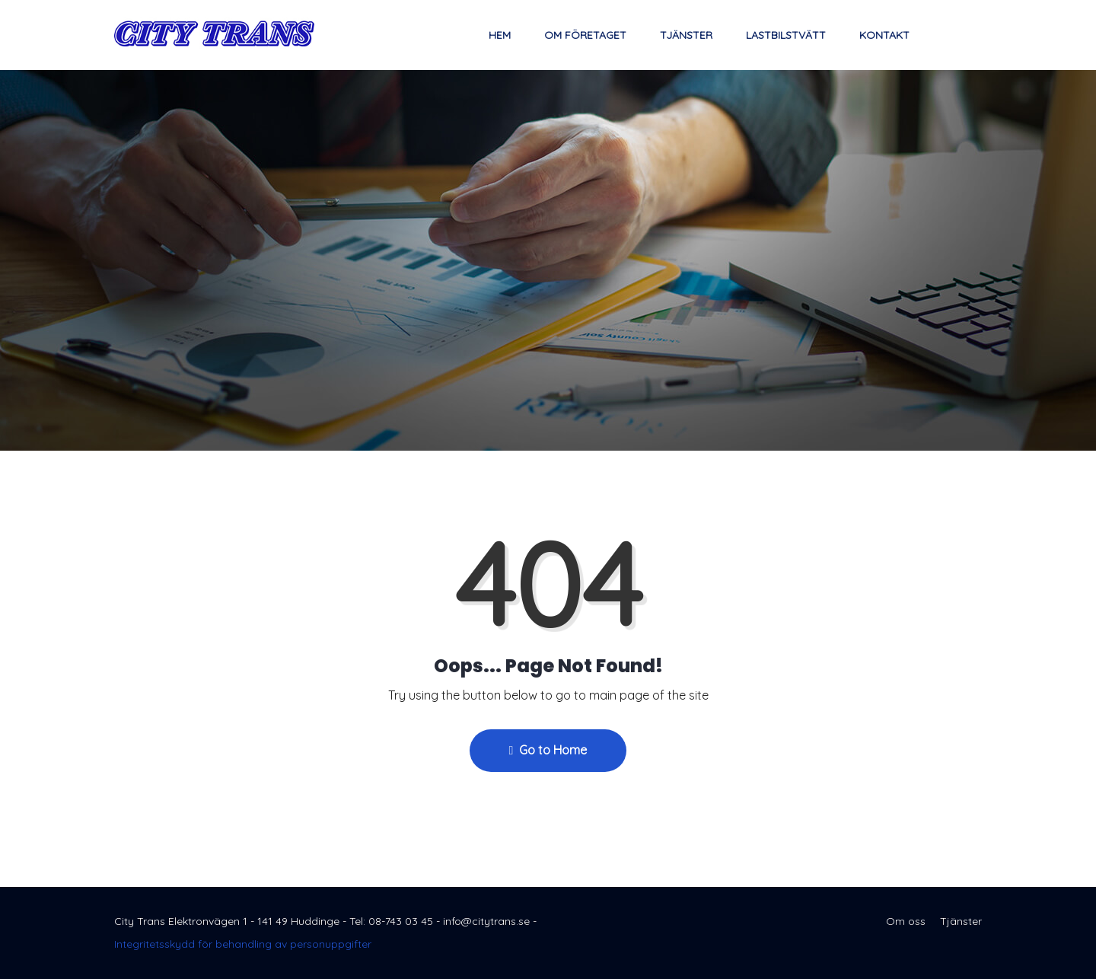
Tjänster (686, 35)
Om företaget (585, 35)
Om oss (906, 921)
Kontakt (884, 35)
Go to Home (548, 749)
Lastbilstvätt (786, 35)
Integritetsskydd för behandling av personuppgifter (242, 944)
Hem (500, 35)
